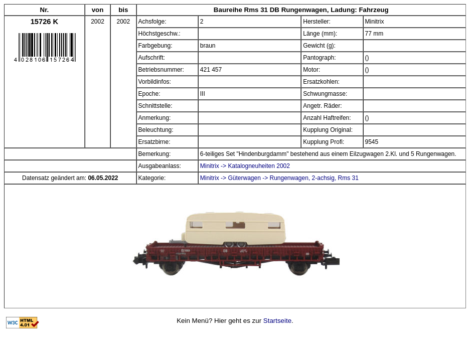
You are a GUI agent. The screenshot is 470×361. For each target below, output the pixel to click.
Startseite (277, 320)
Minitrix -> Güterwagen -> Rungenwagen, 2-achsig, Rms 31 (279, 178)
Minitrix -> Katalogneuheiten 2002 (245, 165)
